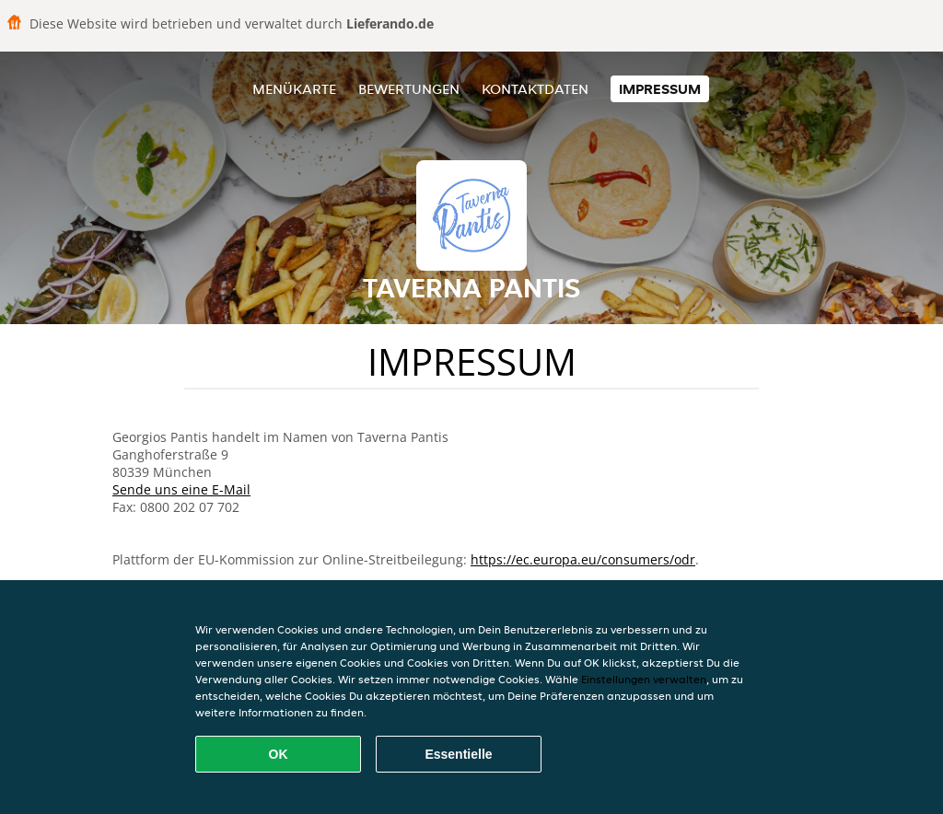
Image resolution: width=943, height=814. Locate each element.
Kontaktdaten (535, 89)
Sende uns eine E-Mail (181, 489)
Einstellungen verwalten (643, 679)
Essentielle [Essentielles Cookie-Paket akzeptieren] (458, 754)
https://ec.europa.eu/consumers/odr (583, 559)
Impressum (660, 89)
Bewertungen (409, 89)
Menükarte (294, 89)
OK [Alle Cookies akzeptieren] (278, 754)
